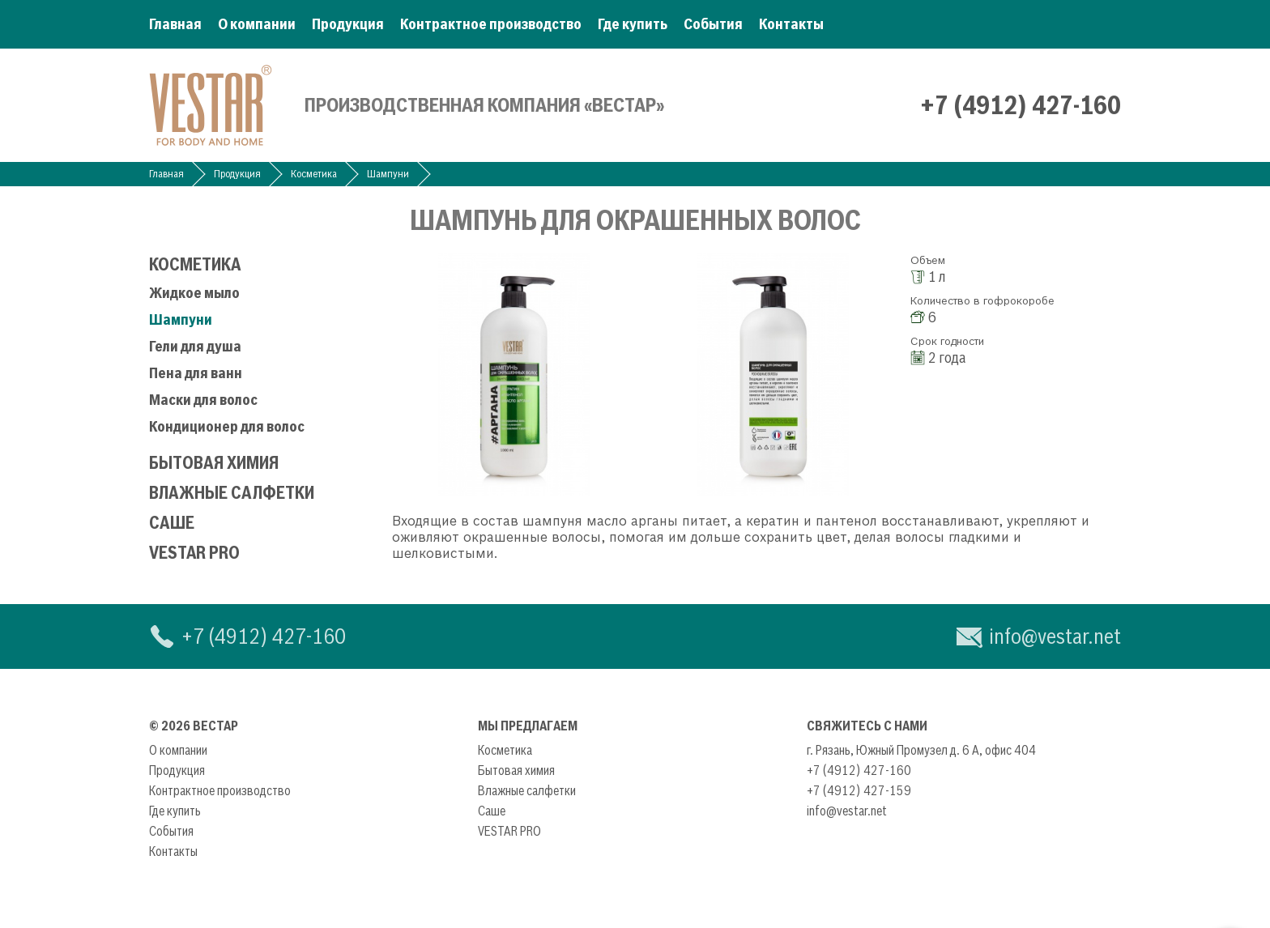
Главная (175, 24)
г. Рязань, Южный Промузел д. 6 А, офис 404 (921, 750)
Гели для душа (195, 346)
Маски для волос (203, 399)
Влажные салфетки (231, 493)
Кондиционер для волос (227, 426)
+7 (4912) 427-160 (1020, 105)
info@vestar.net (1055, 636)
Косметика (314, 174)
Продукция (348, 24)
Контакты (791, 24)
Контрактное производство (491, 24)
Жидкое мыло (194, 292)
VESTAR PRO (194, 553)
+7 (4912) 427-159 (859, 790)
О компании (257, 24)
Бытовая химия (214, 463)
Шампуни (388, 174)
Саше (171, 523)
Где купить (632, 24)
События (713, 24)
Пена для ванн (195, 373)
